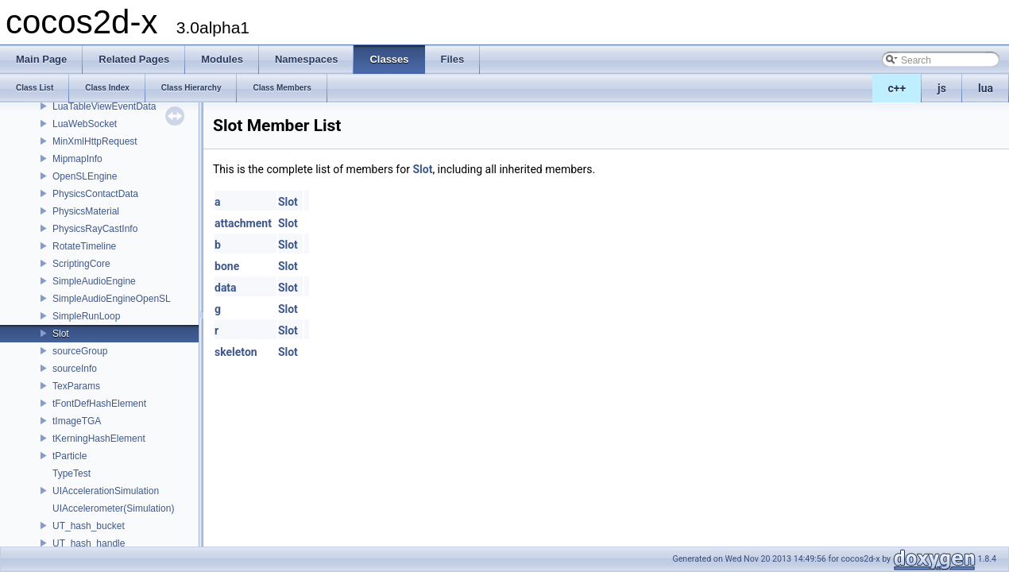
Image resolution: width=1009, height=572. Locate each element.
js (941, 88)
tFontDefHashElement (99, 403)
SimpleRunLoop (86, 316)
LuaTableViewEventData (104, 106)
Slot (60, 333)
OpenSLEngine (84, 176)
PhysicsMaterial (85, 211)
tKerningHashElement (98, 438)
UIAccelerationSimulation (105, 491)
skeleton (236, 352)
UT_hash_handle (88, 543)
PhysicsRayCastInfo (94, 228)
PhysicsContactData (95, 193)
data (226, 287)
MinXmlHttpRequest (94, 141)
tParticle (69, 456)
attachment (243, 223)
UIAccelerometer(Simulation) (113, 508)
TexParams (76, 386)
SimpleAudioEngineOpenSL (111, 298)
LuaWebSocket (84, 123)
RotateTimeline (84, 246)
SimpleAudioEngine (94, 281)
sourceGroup (79, 351)
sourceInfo (74, 368)
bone (227, 266)
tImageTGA (76, 421)
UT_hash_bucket (88, 525)
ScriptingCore (81, 263)
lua (985, 88)
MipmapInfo (77, 158)
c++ (897, 88)
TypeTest (71, 473)
